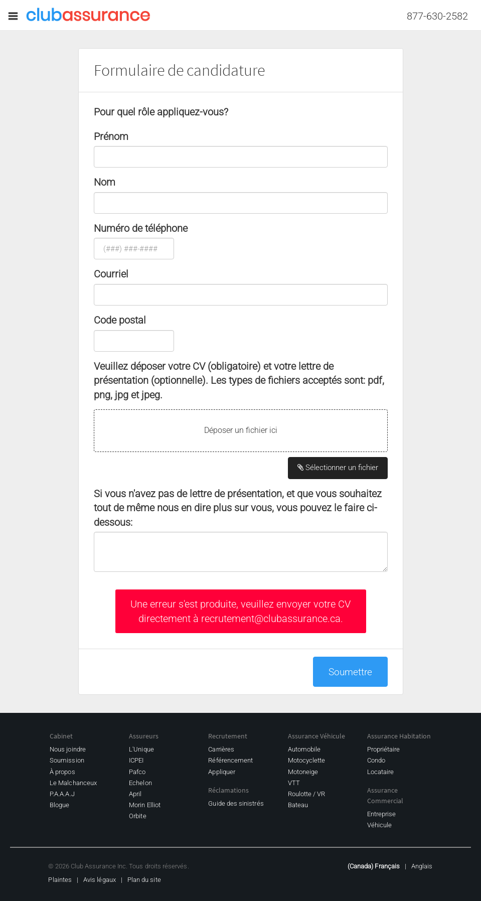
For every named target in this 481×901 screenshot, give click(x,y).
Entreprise (381, 814)
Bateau (298, 805)
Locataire (380, 772)
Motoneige (303, 772)
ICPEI (136, 760)
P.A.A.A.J (62, 794)
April (135, 794)
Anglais (421, 866)
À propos (62, 772)
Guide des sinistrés (235, 803)
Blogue (59, 805)
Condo (376, 760)
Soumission (67, 760)
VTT (294, 783)
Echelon (140, 783)
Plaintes (60, 879)
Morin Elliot (145, 805)
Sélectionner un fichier (337, 467)
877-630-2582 (437, 16)
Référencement (230, 760)
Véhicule (379, 825)
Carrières (221, 749)
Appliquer (221, 772)
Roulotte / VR (307, 794)
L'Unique (141, 749)
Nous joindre (68, 749)
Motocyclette (307, 760)
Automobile (304, 749)
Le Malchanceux (73, 783)
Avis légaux (99, 879)
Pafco (137, 772)
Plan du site (144, 879)
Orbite (137, 816)
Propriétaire (383, 749)
